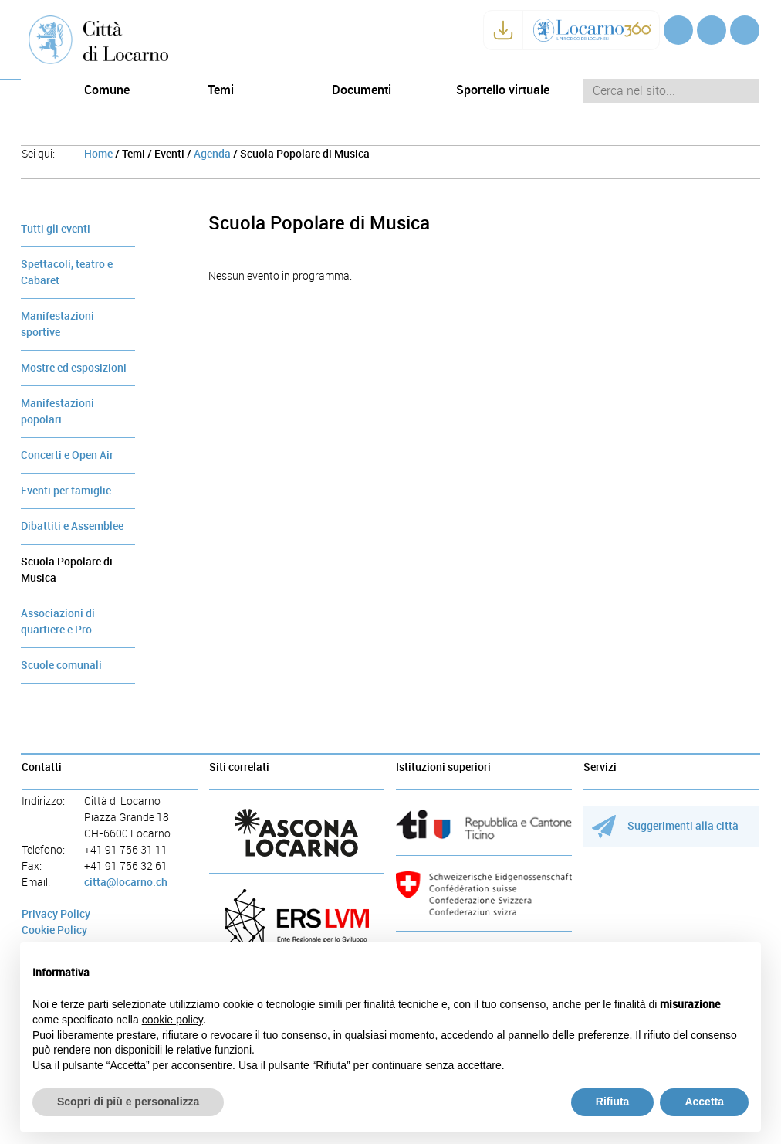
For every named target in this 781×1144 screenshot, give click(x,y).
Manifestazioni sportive (57, 324)
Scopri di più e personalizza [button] (128, 1101)
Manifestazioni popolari (57, 411)
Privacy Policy (56, 914)
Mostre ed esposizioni (74, 368)
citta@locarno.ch (125, 882)
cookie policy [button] (172, 1019)
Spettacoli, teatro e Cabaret (67, 272)
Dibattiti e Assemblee (72, 526)
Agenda (212, 154)
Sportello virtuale (502, 90)
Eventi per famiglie (66, 490)
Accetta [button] (704, 1101)
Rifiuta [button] (613, 1101)
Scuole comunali (61, 665)
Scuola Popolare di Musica (67, 570)
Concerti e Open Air (67, 455)
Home (98, 154)
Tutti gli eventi (55, 229)
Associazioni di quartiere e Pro (58, 621)
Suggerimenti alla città (665, 826)
